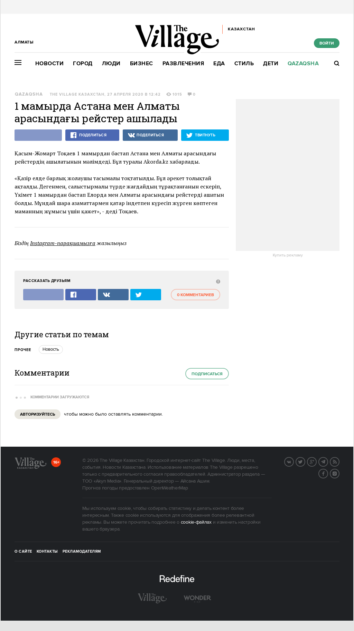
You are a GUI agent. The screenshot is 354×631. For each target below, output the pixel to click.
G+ (316, 461)
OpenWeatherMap (169, 488)
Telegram (327, 461)
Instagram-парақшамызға (62, 243)
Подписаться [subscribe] (207, 374)
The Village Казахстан (77, 94)
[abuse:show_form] (217, 281)
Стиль (244, 63)
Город (83, 63)
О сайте (23, 551)
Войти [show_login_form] (326, 43)
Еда (219, 63)
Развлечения (183, 63)
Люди (111, 63)
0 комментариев (195, 295)
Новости (49, 63)
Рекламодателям (82, 551)
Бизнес (141, 63)
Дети (270, 63)
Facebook (327, 473)
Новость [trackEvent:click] (51, 349)
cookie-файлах (196, 522)
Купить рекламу (288, 255)
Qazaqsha (303, 63)
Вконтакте (293, 461)
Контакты (47, 551)
